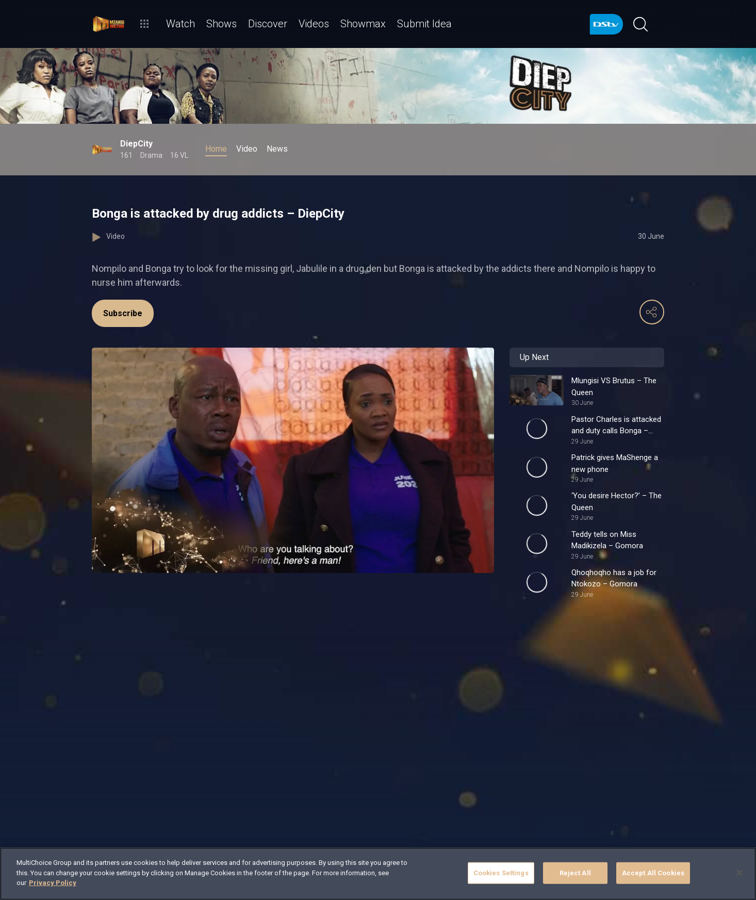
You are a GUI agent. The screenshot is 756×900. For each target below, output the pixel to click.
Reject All (575, 873)
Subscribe (122, 313)
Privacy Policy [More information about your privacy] (52, 883)
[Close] (739, 872)
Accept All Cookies (653, 873)
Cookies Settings (501, 873)
